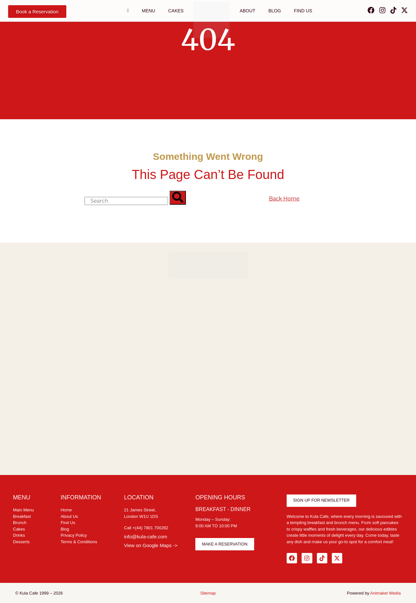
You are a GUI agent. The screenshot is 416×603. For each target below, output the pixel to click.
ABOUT (247, 10)
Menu (148, 10)
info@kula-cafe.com (145, 536)
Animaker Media (385, 591)
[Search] (178, 198)
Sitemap (208, 591)
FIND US (303, 10)
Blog (274, 10)
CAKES (175, 10)
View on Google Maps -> (150, 545)
